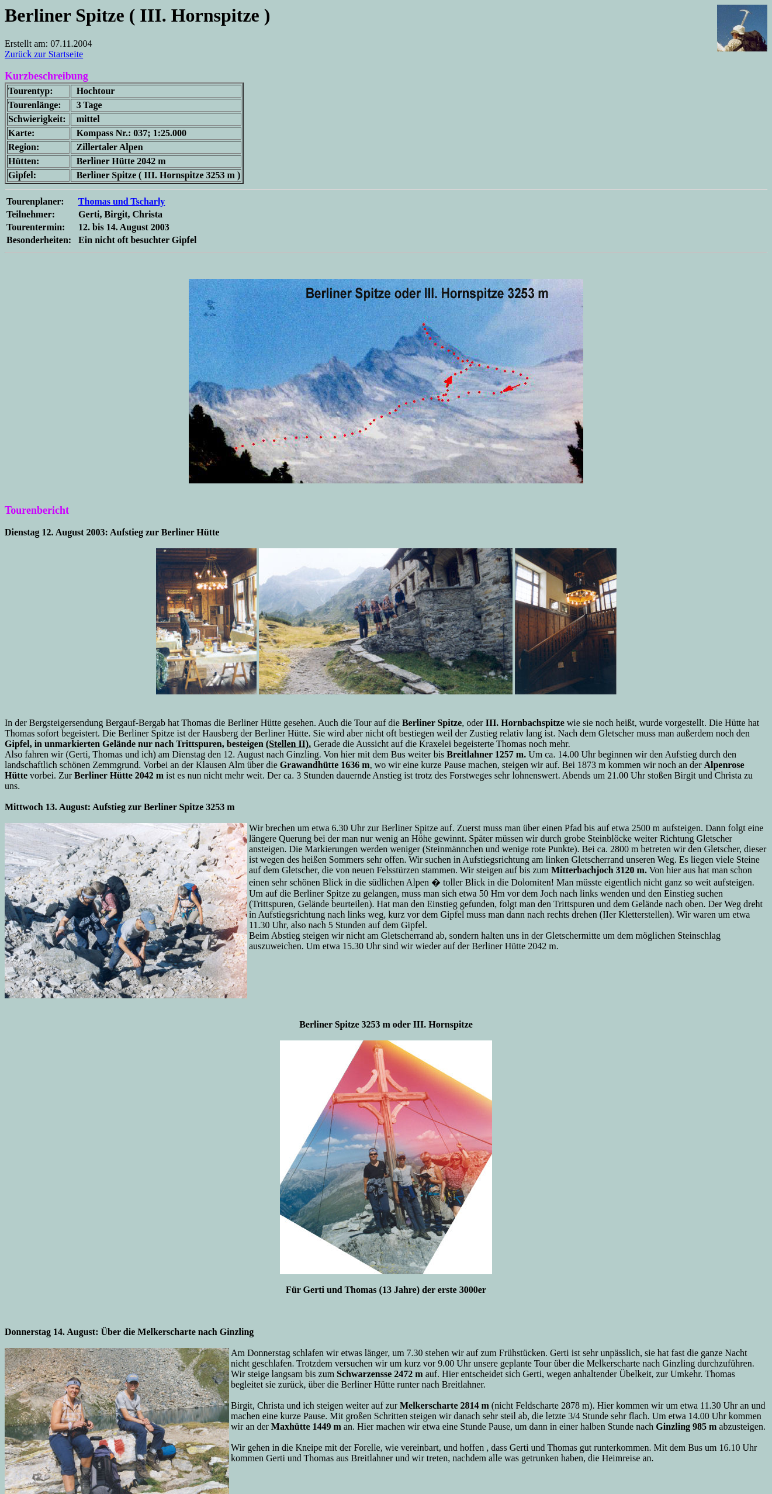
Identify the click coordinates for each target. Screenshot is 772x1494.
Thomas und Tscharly (121, 201)
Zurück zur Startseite (44, 54)
